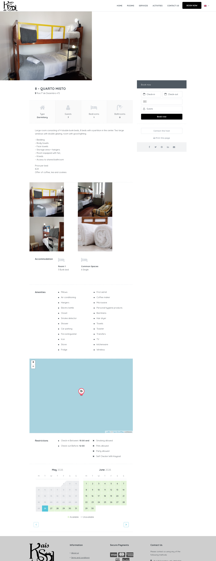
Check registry (39, 534)
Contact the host (161, 131)
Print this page (161, 138)
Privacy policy (77, 524)
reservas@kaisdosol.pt (164, 539)
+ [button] (33, 319)
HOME (119, 5)
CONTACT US (173, 5)
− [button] (33, 323)
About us (75, 510)
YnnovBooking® (179, 556)
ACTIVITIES (158, 5)
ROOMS (130, 5)
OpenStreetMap (118, 388)
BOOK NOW (192, 5)
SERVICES (143, 5)
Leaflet (108, 388)
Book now (161, 116)
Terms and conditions (80, 514)
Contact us (75, 519)
